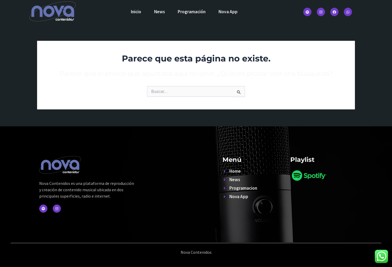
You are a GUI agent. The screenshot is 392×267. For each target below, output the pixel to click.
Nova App (229, 12)
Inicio (135, 12)
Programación (192, 12)
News (159, 12)
